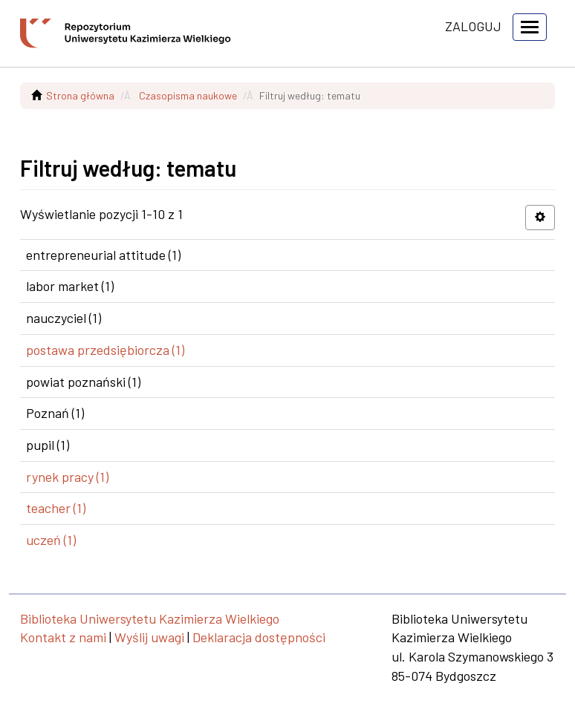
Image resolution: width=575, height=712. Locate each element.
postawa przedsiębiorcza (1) (105, 350)
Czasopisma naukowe (188, 95)
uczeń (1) (51, 540)
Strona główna (80, 95)
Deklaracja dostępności (258, 637)
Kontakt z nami (63, 637)
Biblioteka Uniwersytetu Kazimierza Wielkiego (149, 618)
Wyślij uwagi (149, 637)
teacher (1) (55, 508)
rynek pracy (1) (67, 476)
